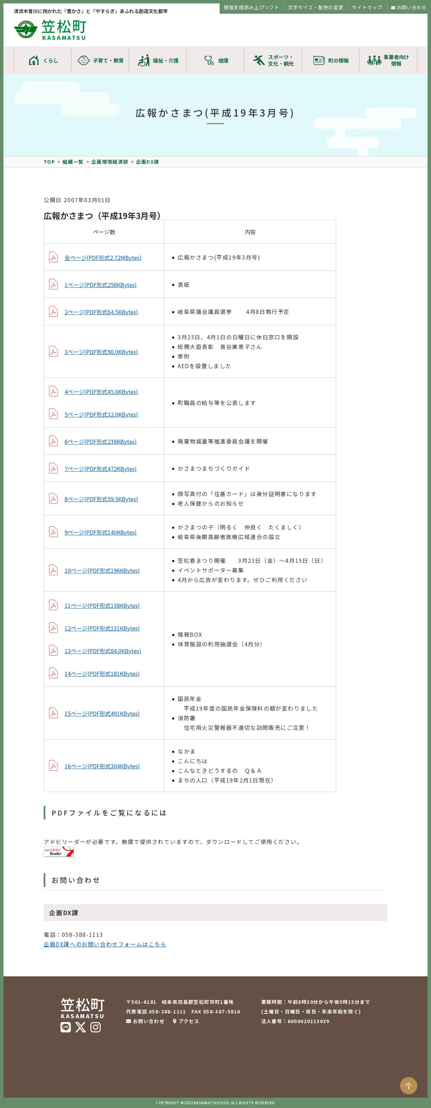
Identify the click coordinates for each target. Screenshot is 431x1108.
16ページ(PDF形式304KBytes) (102, 766)
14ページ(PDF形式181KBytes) (102, 673)
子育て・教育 (108, 60)
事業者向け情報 (396, 60)
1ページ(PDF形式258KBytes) (101, 285)
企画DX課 (147, 161)
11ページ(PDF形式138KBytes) (102, 605)
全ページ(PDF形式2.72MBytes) (103, 257)
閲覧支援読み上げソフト (251, 7)
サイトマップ (367, 7)
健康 (223, 60)
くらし (50, 60)
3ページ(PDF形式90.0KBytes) (101, 352)
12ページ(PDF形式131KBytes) (102, 628)
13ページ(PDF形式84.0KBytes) (103, 651)
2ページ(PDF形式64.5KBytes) (101, 312)
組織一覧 (73, 161)
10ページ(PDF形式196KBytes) (102, 570)
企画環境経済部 (110, 161)
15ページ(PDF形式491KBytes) (102, 713)
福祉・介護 (166, 60)
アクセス (189, 1021)
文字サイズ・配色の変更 (316, 7)
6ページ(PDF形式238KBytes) (101, 441)
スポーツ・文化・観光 (281, 60)
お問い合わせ (412, 7)
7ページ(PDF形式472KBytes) (101, 468)
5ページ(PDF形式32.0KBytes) (101, 414)
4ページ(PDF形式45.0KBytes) (101, 391)
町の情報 (338, 60)
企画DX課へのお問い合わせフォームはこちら (105, 944)
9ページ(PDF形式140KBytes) (101, 532)
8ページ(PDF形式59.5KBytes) (101, 499)
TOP (49, 161)
